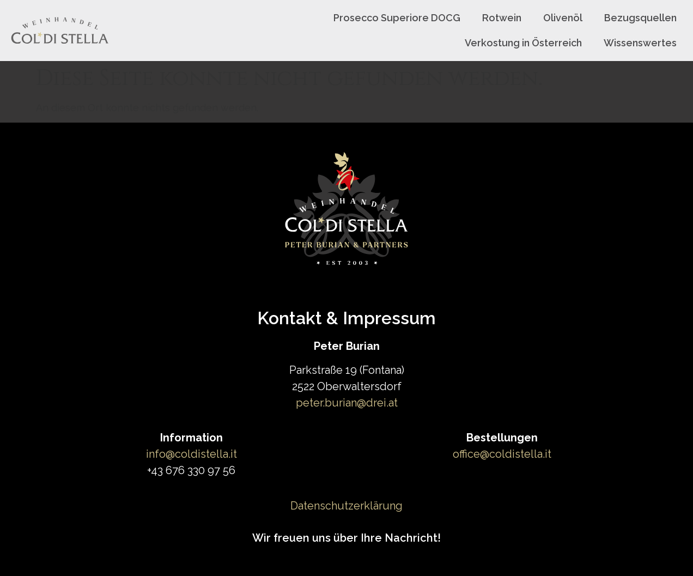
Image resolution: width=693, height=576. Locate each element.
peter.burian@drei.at (347, 402)
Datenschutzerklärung (346, 505)
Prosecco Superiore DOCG (396, 17)
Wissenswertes (640, 42)
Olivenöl (562, 17)
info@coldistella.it (191, 453)
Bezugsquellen (640, 17)
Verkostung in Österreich (523, 42)
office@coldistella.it (502, 453)
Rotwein (501, 17)
